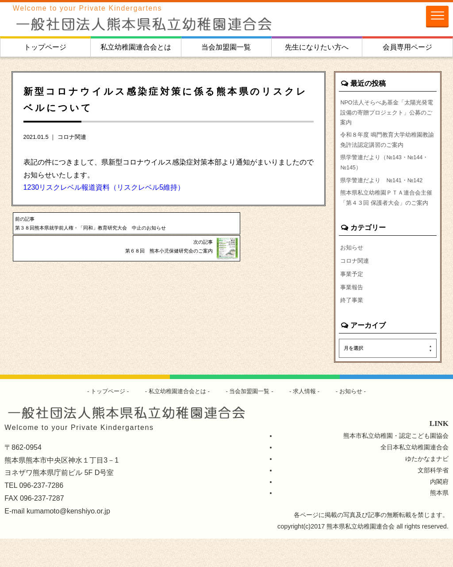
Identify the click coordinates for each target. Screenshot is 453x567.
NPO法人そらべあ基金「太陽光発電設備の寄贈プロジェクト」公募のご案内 (387, 115)
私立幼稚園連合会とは (135, 47)
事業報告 (352, 313)
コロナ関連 (72, 137)
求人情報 (309, 418)
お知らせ (352, 272)
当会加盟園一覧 (226, 47)
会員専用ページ (407, 47)
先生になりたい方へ (317, 47)
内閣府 (439, 509)
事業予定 (352, 299)
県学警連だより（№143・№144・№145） (376, 170)
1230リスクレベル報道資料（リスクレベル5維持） (104, 187)
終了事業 (352, 327)
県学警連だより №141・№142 (385, 190)
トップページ (45, 47)
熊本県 (439, 521)
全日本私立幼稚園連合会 (414, 475)
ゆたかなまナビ (427, 486)
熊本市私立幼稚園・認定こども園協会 (396, 463)
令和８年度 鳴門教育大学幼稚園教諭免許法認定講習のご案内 (387, 145)
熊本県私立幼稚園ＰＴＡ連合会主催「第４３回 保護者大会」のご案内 (387, 216)
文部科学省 (433, 498)
